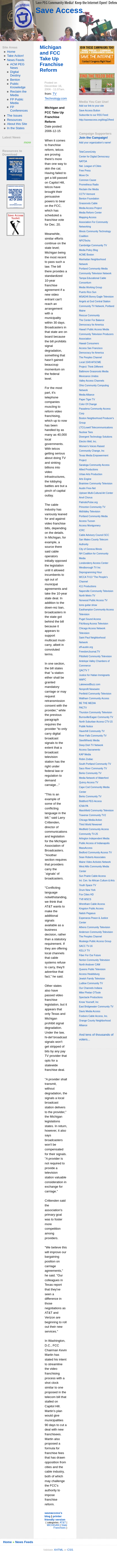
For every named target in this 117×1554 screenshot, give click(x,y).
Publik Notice (86, 726)
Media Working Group (90, 287)
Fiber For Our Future (90, 955)
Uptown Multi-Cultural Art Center (96, 493)
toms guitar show (88, 605)
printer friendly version (55, 1518)
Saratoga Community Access (94, 465)
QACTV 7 (84, 670)
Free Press (85, 170)
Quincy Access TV (88, 782)
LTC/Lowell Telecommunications (96, 427)
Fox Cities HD (86, 894)
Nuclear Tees (86, 432)
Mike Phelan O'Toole (90, 992)
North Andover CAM (89, 964)
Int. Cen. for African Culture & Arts (97, 880)
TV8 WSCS (85, 899)
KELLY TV (84, 950)
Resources (14, 120)
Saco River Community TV (93, 768)
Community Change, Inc (91, 450)
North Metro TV (87, 595)
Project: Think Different (91, 366)
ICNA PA (83, 806)
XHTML (58, 1549)
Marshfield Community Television (96, 810)
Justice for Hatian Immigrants (94, 675)
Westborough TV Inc (90, 567)
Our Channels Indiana (90, 988)
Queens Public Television (92, 969)
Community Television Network (95, 273)
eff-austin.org (86, 647)
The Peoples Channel (90, 357)
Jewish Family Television (92, 978)
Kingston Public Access (91, 908)
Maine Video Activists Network (95, 862)
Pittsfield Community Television (95, 656)
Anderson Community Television (96, 932)
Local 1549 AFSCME (90, 362)
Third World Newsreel (90, 824)
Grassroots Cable (88, 203)
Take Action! (15, 55)
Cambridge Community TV (93, 245)
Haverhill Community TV (92, 731)
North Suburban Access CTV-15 (96, 721)
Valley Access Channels (91, 380)
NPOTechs (84, 240)
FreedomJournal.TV (89, 651)
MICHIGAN (53, 1525)
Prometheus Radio (89, 184)
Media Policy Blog (88, 250)
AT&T (63, 1522)
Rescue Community (89, 315)
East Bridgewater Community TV (96, 1006)
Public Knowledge (18, 85)
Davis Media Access (89, 1011)
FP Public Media (16, 101)
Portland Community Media (93, 268)
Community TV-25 (88, 834)
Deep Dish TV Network (91, 745)
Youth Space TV (87, 885)
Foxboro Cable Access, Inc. (93, 1016)
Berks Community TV (90, 773)
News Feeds (15, 60)
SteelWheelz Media (89, 740)
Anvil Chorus (86, 497)
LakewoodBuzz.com (89, 684)
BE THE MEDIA (87, 703)
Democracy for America (91, 324)
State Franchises (60, 1526)
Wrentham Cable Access (92, 904)
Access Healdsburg (89, 974)
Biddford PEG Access (90, 801)
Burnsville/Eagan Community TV (96, 717)
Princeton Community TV (92, 507)
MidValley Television (89, 511)
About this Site (17, 124)
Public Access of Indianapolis (94, 843)
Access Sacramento (89, 749)
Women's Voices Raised (91, 446)
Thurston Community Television (95, 712)
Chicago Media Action (90, 820)
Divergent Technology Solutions (95, 436)
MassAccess (85, 848)
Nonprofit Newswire (89, 689)
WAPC (82, 679)
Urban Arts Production (90, 474)
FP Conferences (19, 108)
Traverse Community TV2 (92, 815)
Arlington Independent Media (94, 838)
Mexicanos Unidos (89, 376)
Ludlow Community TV (91, 983)
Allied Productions (88, 469)
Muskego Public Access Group (95, 941)
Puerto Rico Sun (87, 292)
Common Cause (87, 180)
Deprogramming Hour (90, 572)
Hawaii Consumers (89, 343)
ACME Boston (86, 254)
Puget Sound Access (90, 619)
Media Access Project (90, 208)
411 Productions (87, 586)
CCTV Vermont (87, 194)
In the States (16, 128)
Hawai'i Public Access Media (94, 329)
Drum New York (87, 890)
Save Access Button (89, 110)
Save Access (59, 10)
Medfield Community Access (94, 829)
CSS (70, 1549)
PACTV (83, 707)
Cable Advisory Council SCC (94, 535)
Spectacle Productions (91, 997)
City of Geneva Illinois (90, 549)
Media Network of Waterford (93, 778)
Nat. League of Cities (90, 166)
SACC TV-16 (86, 946)
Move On (84, 175)
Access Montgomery (90, 525)
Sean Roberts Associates (92, 857)
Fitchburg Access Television (93, 623)
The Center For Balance (91, 320)
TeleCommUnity (87, 152)
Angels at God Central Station (94, 301)
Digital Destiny (15, 73)
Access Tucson (87, 521)
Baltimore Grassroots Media (93, 371)
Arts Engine (85, 479)
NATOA (83, 161)
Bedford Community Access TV (95, 852)
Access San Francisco (91, 348)
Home (11, 51)
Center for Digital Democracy (94, 156)
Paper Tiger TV (87, 399)
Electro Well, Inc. (88, 441)
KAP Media (85, 754)
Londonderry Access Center (93, 563)
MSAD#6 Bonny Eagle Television (96, 296)
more (27, 142)
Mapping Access (87, 217)
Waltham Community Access (94, 698)
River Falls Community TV (93, 735)
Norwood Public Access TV (93, 600)
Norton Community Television (94, 960)
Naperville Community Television (96, 591)
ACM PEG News (17, 66)
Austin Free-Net (87, 488)
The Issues (14, 115)
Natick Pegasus (87, 913)
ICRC (82, 530)
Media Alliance (86, 394)
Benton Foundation (89, 198)
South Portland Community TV (95, 764)
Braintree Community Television (95, 483)
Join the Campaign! (93, 137)
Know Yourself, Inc (89, 1002)
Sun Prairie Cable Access (92, 876)
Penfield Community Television (95, 693)
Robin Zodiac (86, 759)
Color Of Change (88, 404)
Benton (15, 79)
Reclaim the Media (18, 93)
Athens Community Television (94, 927)
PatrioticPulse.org (88, 502)
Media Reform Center (90, 212)
